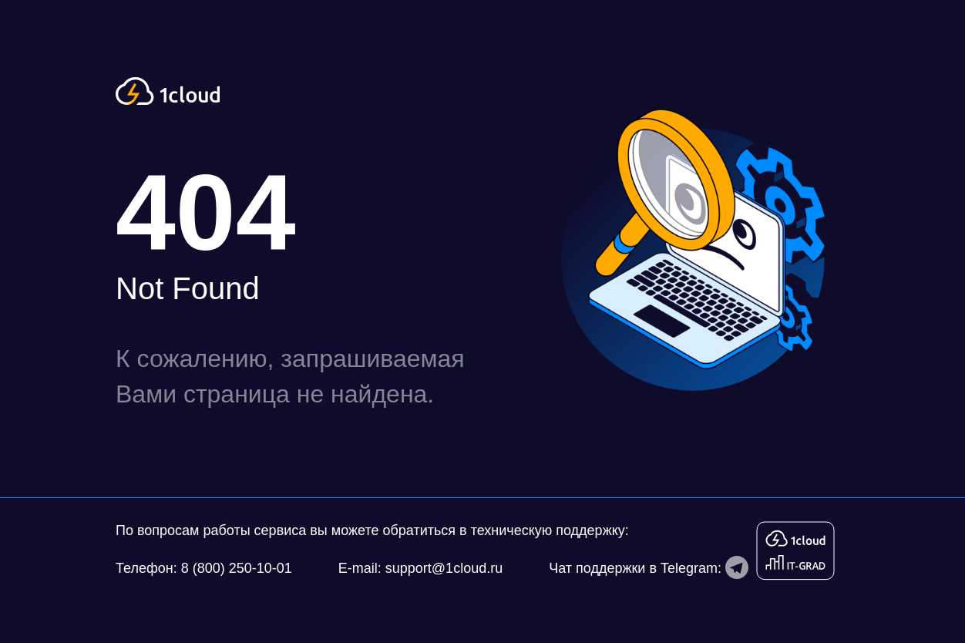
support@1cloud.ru (444, 568)
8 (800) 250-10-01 (236, 568)
